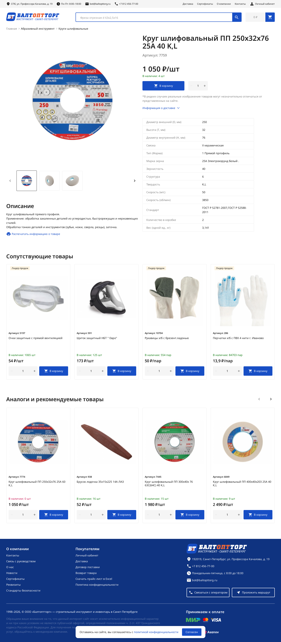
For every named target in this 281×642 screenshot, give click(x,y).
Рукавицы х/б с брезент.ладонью (167, 338)
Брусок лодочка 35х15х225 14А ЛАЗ (100, 481)
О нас (10, 567)
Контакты (240, 3)
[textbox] (156, 17)
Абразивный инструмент (38, 28)
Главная (11, 28)
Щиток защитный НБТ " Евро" (97, 338)
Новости (11, 573)
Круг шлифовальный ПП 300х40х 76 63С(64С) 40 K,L (169, 483)
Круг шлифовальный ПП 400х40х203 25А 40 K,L (242, 483)
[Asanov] (211, 632)
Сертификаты (205, 3)
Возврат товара (86, 573)
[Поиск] (236, 17)
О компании (224, 3)
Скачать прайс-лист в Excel (94, 579)
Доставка (188, 3)
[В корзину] (53, 371)
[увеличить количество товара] (205, 85)
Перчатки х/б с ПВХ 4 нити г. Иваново (238, 338)
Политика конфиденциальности (97, 584)
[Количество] (198, 86)
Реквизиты (13, 584)
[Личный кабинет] (262, 4)
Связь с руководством (21, 561)
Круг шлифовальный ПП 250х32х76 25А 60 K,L (37, 483)
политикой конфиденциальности (156, 632)
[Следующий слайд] (271, 399)
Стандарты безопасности (23, 590)
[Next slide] (135, 181)
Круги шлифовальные (73, 28)
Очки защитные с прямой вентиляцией (35, 338)
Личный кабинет (87, 555)
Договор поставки (88, 567)
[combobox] (159, 17)
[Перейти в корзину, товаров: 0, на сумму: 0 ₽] (260, 17)
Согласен (192, 632)
